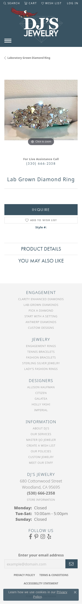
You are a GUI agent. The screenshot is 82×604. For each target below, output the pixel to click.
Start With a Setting (41, 316)
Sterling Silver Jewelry (41, 363)
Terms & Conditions (53, 575)
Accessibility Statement (41, 583)
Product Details (41, 248)
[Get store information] (41, 500)
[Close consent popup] (75, 592)
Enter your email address (41, 555)
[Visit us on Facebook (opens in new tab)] (30, 536)
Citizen (41, 393)
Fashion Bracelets (41, 357)
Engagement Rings (41, 346)
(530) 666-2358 (41, 163)
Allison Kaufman (41, 387)
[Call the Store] (41, 493)
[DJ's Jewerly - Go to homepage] (41, 27)
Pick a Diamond (41, 310)
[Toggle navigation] (8, 40)
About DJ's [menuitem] (41, 428)
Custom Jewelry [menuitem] (41, 457)
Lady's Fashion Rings (41, 369)
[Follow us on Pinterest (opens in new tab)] (36, 536)
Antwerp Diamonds (41, 322)
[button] (11, 3)
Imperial (41, 410)
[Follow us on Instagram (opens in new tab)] (42, 536)
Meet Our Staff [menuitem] (41, 463)
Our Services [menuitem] (41, 434)
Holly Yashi (41, 404)
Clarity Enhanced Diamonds (41, 299)
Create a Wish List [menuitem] (41, 445)
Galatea (41, 399)
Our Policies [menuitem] (41, 451)
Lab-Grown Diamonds (41, 305)
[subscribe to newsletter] (71, 564)
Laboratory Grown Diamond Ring (28, 58)
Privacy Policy (24, 575)
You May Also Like (41, 260)
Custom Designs (41, 328)
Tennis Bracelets (41, 352)
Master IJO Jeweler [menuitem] (41, 440)
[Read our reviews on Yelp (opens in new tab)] (49, 536)
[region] (41, 110)
